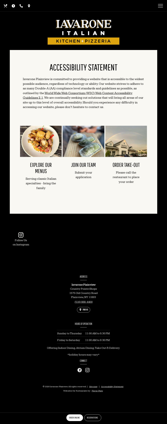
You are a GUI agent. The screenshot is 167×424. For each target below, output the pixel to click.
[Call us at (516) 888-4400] (21, 6)
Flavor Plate (97, 391)
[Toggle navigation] (160, 6)
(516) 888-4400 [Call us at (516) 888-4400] (84, 302)
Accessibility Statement (112, 386)
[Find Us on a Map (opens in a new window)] (29, 6)
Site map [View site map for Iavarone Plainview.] (93, 386)
